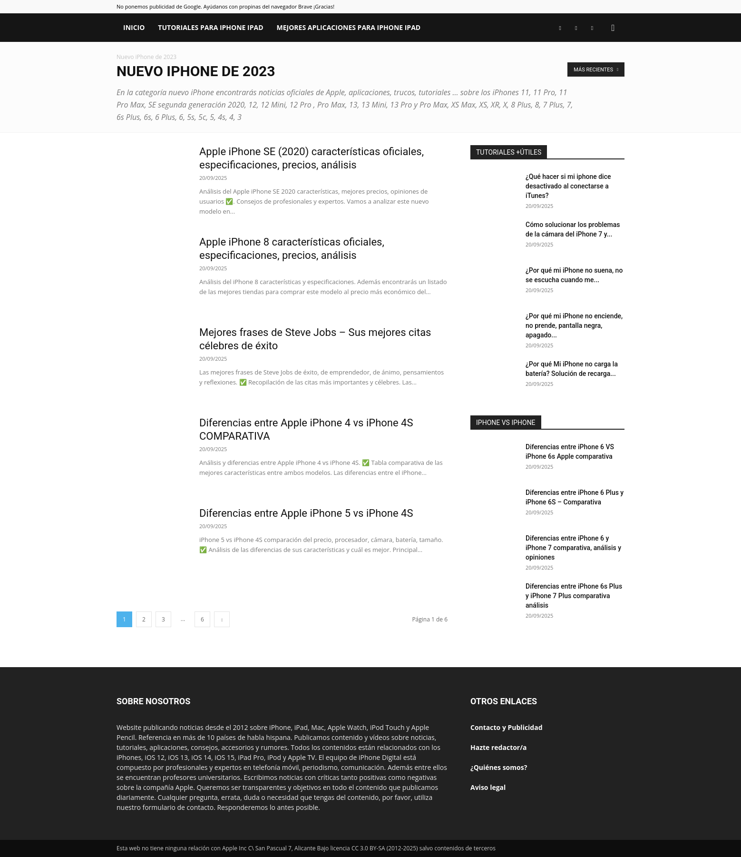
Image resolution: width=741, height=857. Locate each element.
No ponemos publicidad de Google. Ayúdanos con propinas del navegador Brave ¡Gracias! (225, 6)
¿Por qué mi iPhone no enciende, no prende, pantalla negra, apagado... (574, 325)
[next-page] (222, 619)
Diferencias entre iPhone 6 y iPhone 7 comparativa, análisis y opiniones (573, 547)
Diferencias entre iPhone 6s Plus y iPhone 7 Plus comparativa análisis (574, 595)
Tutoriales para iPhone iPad (210, 27)
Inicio (134, 27)
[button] (613, 28)
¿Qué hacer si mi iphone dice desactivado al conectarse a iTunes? (568, 186)
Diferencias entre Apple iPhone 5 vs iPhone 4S (306, 513)
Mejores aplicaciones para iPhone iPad (349, 27)
